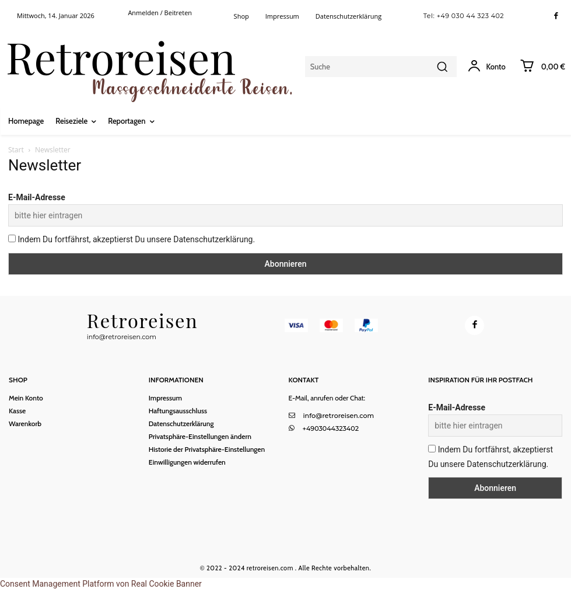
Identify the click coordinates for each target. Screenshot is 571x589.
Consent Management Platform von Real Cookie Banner (101, 582)
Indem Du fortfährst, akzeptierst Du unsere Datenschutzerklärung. (131, 239)
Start (16, 150)
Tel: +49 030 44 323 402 (463, 16)
